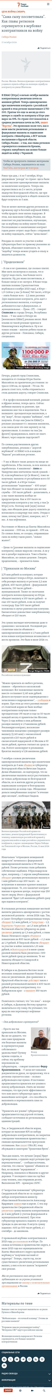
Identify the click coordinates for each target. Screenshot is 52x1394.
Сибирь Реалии (9, 37)
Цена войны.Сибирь (13, 12)
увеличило (7, 1211)
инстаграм (20, 168)
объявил (28, 765)
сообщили (43, 700)
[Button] (44, 48)
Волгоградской (20, 949)
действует (33, 980)
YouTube (8, 168)
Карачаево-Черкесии (13, 926)
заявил (17, 1204)
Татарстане (37, 922)
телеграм (33, 168)
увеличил (7, 932)
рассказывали (20, 1241)
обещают (7, 878)
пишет (23, 1145)
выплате (30, 991)
